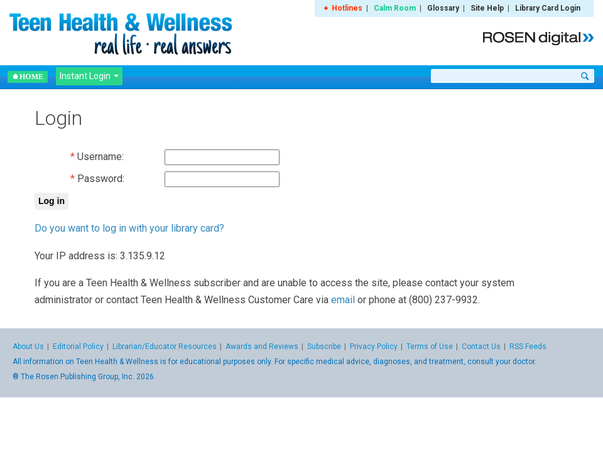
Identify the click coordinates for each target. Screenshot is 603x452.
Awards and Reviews (261, 346)
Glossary (443, 8)
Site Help (487, 8)
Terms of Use (429, 346)
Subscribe (324, 346)
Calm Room (395, 8)
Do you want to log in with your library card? (129, 228)
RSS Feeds (527, 346)
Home (27, 76)
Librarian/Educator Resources (164, 346)
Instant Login (89, 76)
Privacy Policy (374, 346)
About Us (28, 346)
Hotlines (347, 8)
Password (99, 179)
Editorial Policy (78, 346)
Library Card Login (547, 8)
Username (99, 157)
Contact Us (481, 346)
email (343, 300)
